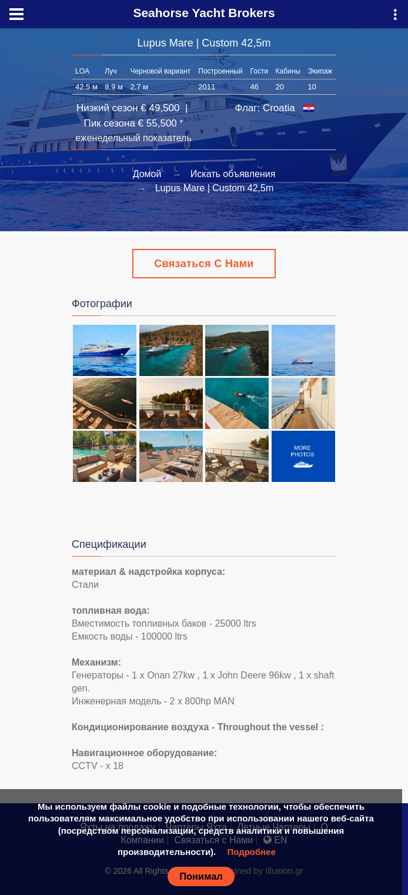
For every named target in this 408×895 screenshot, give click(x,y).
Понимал (201, 876)
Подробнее (251, 852)
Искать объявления (233, 174)
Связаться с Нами (204, 264)
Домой (147, 174)
